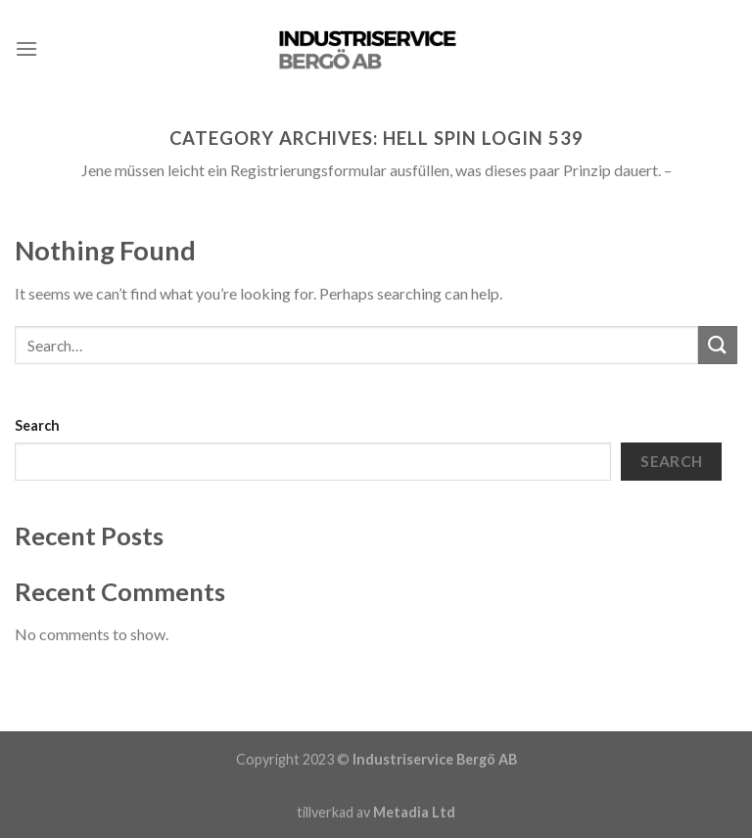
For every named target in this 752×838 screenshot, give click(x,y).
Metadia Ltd (414, 812)
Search (37, 425)
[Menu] (26, 48)
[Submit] (717, 345)
